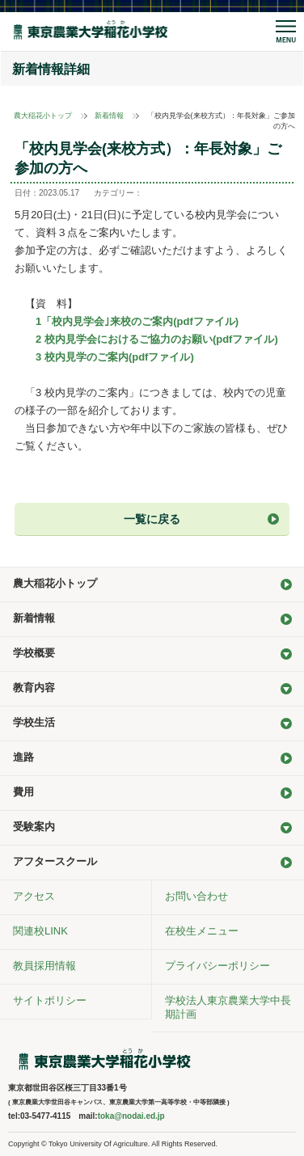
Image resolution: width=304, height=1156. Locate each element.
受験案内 (34, 827)
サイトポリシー (50, 1000)
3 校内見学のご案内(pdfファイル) (115, 357)
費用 (23, 792)
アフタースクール (55, 861)
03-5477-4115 (45, 1116)
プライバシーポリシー (217, 966)
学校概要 (34, 653)
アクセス (34, 896)
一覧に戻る (152, 519)
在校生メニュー (202, 931)
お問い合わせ (196, 896)
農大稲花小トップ (43, 116)
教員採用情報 (44, 966)
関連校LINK (40, 931)
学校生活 (34, 722)
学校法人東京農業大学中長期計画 (228, 1007)
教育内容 (34, 687)
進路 (23, 757)
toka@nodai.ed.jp (131, 1116)
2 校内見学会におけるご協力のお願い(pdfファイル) (157, 339)
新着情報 (109, 116)
